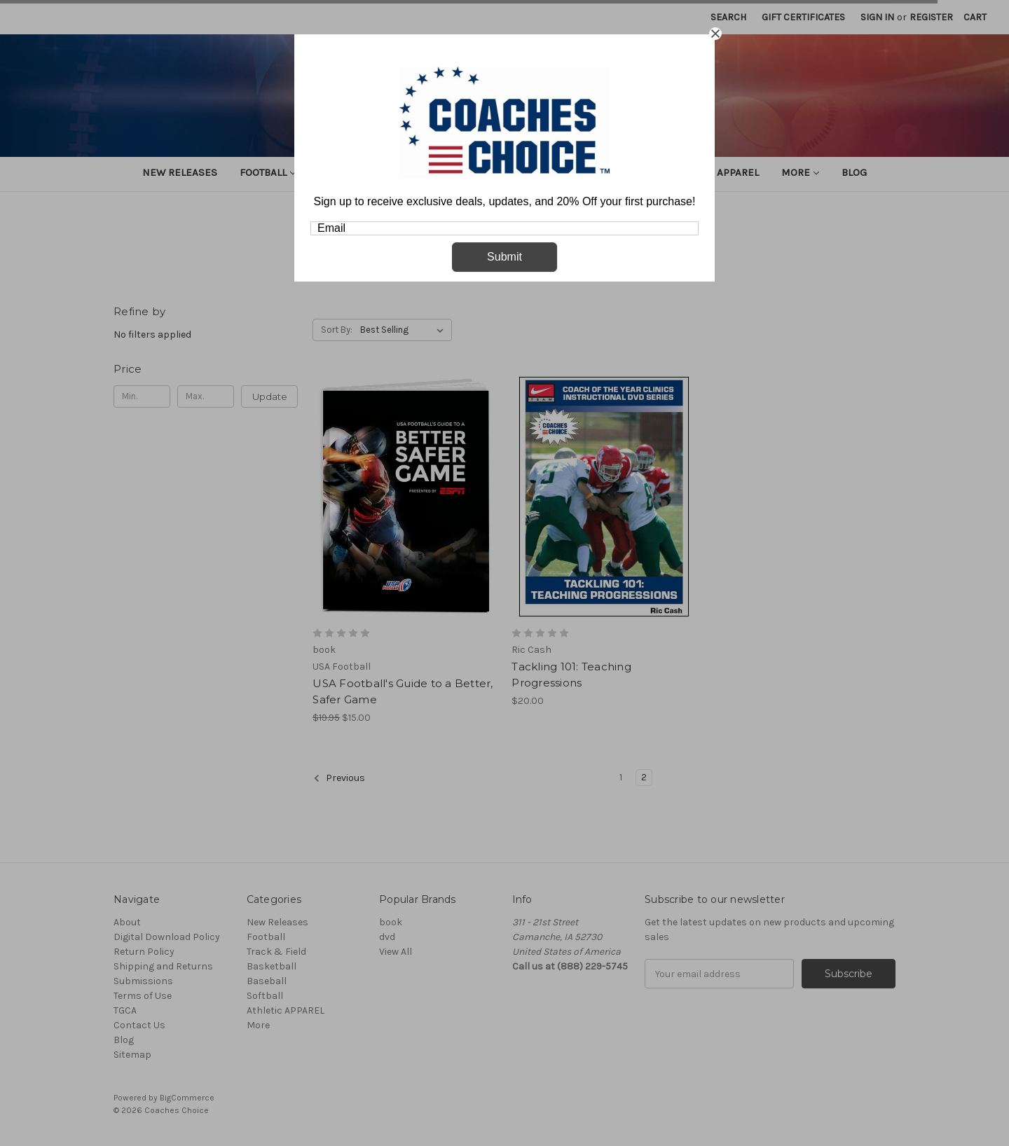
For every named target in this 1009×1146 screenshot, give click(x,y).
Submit (504, 257)
